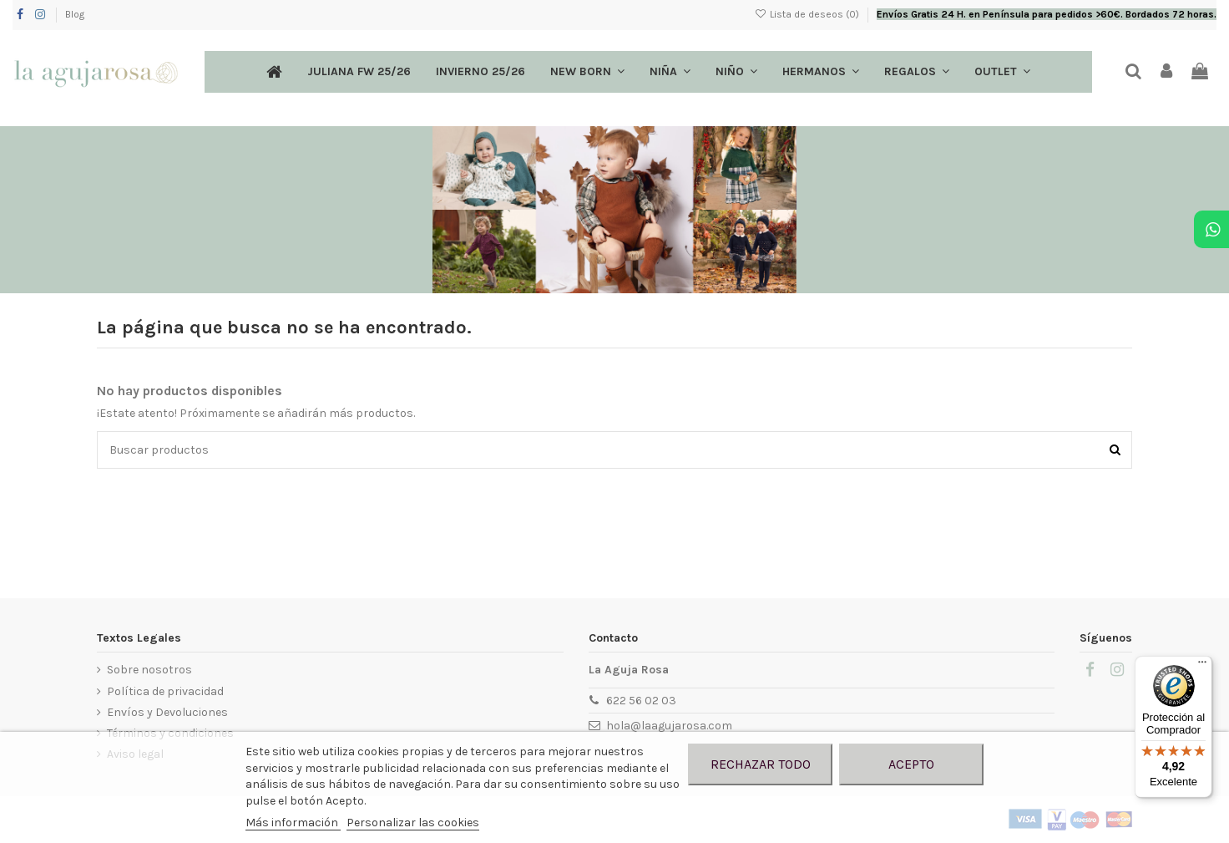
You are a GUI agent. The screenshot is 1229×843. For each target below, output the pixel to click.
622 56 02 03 (641, 700)
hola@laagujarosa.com (669, 726)
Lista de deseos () (808, 14)
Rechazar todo (761, 764)
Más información (293, 822)
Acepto (911, 764)
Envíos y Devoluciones (167, 712)
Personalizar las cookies (412, 822)
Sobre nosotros (149, 670)
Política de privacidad (165, 691)
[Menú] (1202, 666)
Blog (74, 14)
